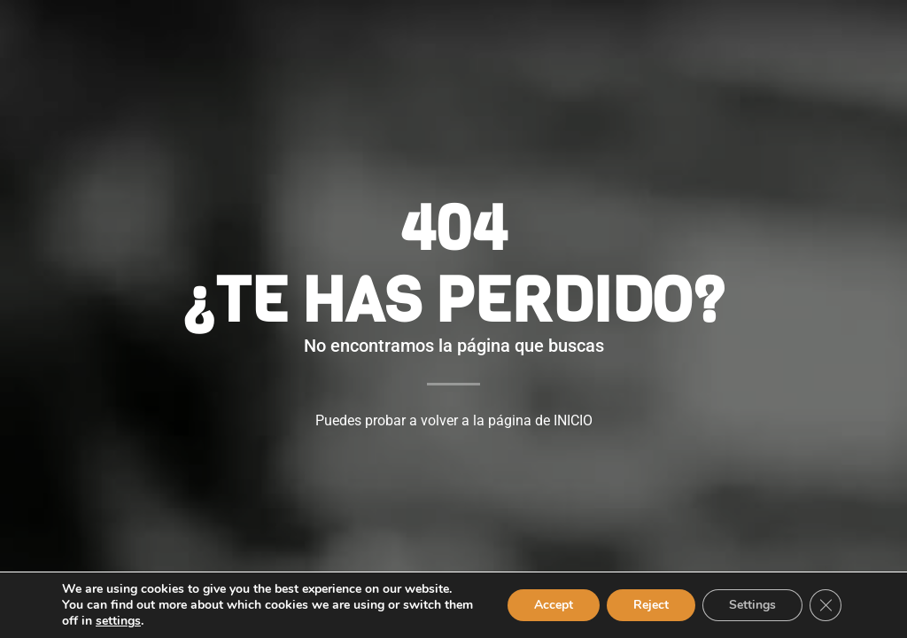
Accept (553, 604)
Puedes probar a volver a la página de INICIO (454, 420)
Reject (651, 604)
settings (118, 621)
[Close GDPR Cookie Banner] (825, 605)
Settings (752, 604)
